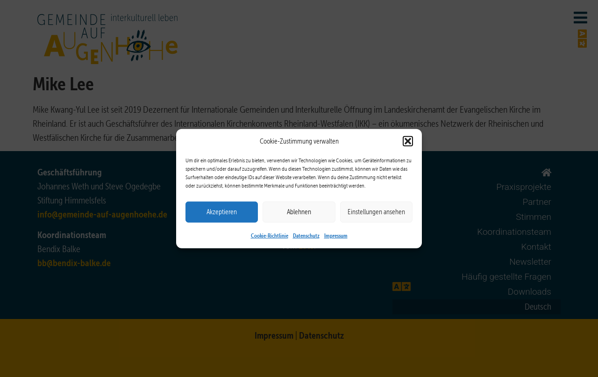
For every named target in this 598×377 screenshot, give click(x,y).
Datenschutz (306, 235)
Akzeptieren (221, 212)
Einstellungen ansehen (376, 212)
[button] (408, 141)
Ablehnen (299, 212)
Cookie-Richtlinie (269, 235)
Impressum (336, 235)
